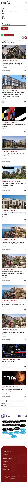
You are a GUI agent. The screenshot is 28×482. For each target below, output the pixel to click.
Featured (3, 42)
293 (17, 401)
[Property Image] (14, 52)
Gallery (5, 466)
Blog (4, 464)
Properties (6, 454)
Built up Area (10, 41)
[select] (3, 18)
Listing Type (2, 14)
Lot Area (13, 42)
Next (23, 401)
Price (16, 41)
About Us (5, 461)
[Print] (2, 35)
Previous (2, 401)
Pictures (21, 41)
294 (20, 401)
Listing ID (3, 41)
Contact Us (6, 469)
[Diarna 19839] (6, 3)
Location (3, 8)
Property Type (4, 21)
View (8, 42)
